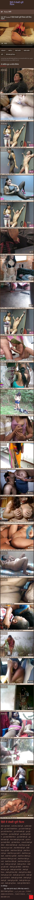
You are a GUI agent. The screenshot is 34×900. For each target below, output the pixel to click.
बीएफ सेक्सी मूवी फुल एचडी (17, 839)
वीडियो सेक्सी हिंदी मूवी (11, 845)
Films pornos (20, 894)
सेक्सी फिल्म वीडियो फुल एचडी (8, 858)
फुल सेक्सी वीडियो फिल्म (9, 837)
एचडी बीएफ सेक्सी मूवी (17, 826)
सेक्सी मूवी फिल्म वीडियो (25, 872)
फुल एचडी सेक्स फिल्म (6, 831)
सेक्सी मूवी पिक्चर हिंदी (11, 872)
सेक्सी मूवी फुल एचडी (6, 875)
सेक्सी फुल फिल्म (21, 864)
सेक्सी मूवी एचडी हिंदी (15, 869)
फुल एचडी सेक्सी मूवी (19, 831)
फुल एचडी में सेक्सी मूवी (25, 829)
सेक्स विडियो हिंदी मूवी (19, 848)
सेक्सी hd (10, 50)
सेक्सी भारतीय (18, 50)
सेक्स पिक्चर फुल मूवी (24, 845)
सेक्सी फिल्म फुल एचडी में (14, 853)
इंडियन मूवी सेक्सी (5, 826)
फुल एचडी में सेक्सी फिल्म (10, 829)
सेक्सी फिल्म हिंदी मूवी (10, 861)
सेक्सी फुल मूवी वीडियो (15, 867)
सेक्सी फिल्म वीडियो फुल (24, 856)
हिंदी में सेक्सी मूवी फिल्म (7, 891)
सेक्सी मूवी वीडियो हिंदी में (23, 883)
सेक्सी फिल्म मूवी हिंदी (10, 856)
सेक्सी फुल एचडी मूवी (10, 864)
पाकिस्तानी (3, 50)
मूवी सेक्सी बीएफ (15, 842)
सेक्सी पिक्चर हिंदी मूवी (16, 850)
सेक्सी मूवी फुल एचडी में (19, 875)
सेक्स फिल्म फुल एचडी (6, 848)
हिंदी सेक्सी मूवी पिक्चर (10, 54)
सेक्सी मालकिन (27, 50)
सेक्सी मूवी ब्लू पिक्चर (10, 883)
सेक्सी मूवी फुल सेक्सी (16, 878)
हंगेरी (2, 54)
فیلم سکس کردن (19, 891)
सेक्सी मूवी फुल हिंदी (13, 880)
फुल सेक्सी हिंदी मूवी (22, 837)
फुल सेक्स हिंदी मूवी (14, 834)
